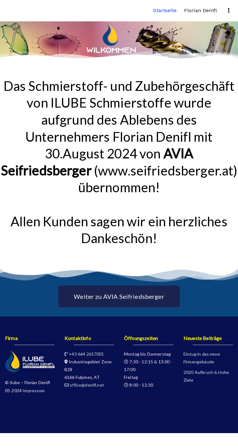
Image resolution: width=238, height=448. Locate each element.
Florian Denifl (200, 10)
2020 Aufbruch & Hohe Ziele (206, 376)
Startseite (165, 10)
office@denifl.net (84, 385)
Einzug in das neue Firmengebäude (201, 357)
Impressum (34, 390)
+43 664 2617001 (84, 354)
